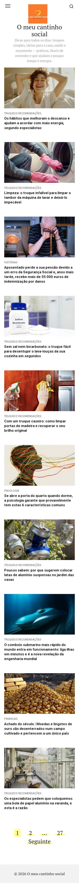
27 (60, 833)
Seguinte (39, 841)
